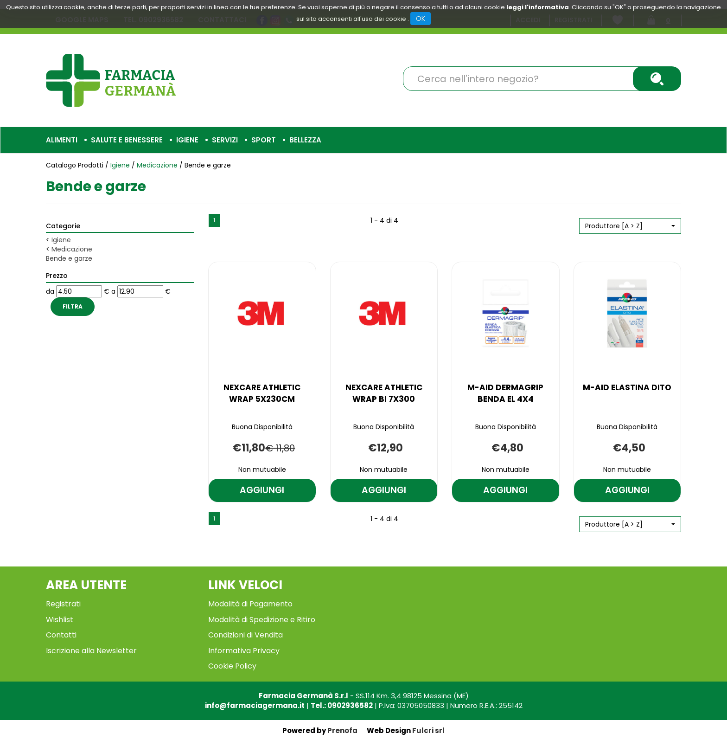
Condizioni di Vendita (245, 635)
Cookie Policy (232, 666)
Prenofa (342, 730)
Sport (263, 140)
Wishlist (59, 619)
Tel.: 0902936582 (342, 705)
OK (420, 18)
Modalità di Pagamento (250, 603)
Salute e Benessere (127, 140)
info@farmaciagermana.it (255, 705)
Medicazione (157, 165)
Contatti (61, 635)
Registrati (63, 603)
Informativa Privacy (244, 650)
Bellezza (305, 140)
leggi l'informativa (537, 7)
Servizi (225, 140)
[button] (630, 226)
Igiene (187, 140)
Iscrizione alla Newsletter (91, 650)
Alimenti (61, 140)
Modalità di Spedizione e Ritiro (261, 619)
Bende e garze (69, 258)
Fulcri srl (428, 730)
